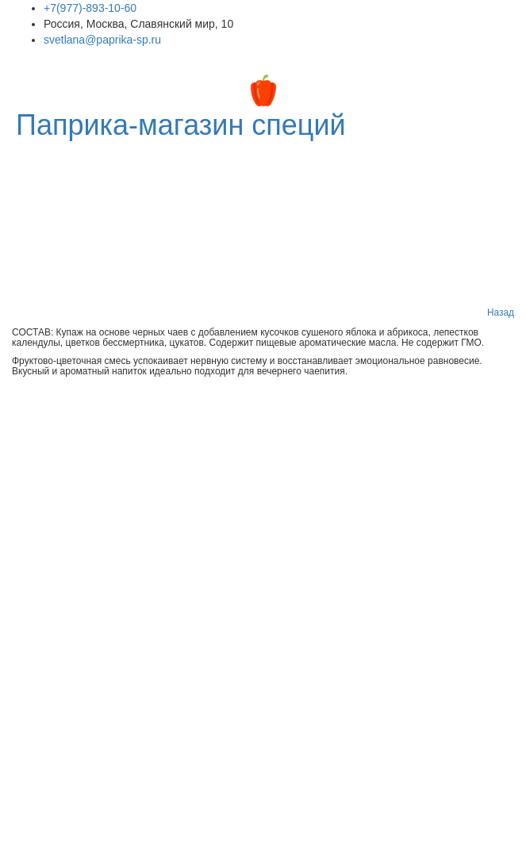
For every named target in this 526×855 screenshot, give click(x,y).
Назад (500, 312)
